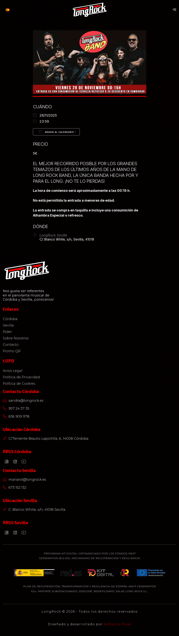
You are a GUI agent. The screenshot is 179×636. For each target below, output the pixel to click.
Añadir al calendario (56, 132)
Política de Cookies (19, 383)
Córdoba (11, 319)
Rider (8, 332)
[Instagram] (15, 462)
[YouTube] (23, 462)
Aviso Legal (12, 371)
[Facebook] (6, 462)
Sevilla (9, 325)
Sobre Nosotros (16, 338)
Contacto (11, 345)
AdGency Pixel (117, 624)
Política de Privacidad (21, 377)
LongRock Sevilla (53, 235)
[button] (174, 9)
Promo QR (12, 351)
